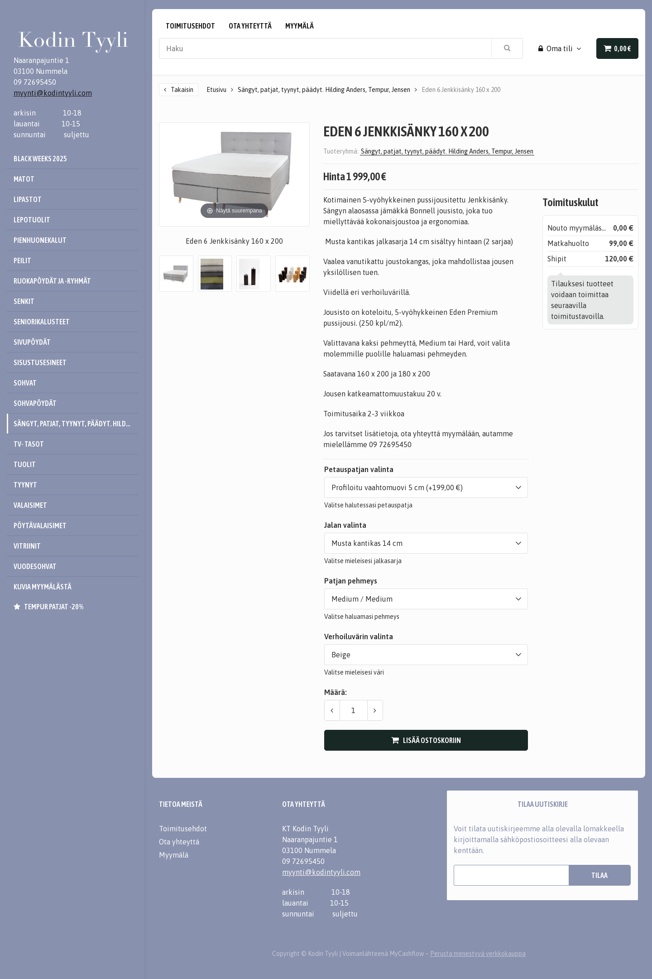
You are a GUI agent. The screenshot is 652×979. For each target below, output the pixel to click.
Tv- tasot (29, 444)
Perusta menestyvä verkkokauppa (478, 953)
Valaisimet (30, 505)
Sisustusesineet (40, 362)
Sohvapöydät (35, 403)
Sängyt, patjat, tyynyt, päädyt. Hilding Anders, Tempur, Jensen (76, 424)
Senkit (24, 301)
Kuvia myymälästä (43, 587)
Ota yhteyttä (250, 26)
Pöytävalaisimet (40, 525)
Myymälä (299, 26)
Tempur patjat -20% (54, 607)
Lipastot (28, 199)
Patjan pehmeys (350, 581)
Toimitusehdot (190, 26)
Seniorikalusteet (42, 322)
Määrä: (335, 692)
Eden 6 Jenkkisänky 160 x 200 (461, 89)
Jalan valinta (345, 525)
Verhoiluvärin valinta (358, 636)
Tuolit (25, 464)
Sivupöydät (32, 342)
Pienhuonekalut (40, 240)
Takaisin (182, 89)
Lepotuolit (32, 220)
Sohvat (25, 383)
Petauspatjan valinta (358, 469)
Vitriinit (27, 546)
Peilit (22, 260)
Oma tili (555, 48)
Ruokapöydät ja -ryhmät (52, 281)
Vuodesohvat (35, 566)
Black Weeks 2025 (40, 158)
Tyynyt (25, 485)
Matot (24, 179)
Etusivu (216, 89)
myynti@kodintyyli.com (53, 93)
